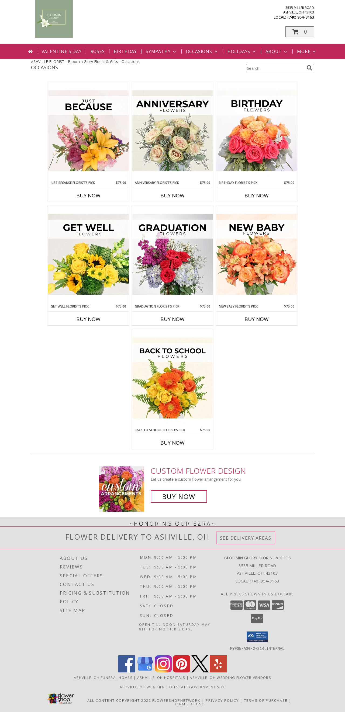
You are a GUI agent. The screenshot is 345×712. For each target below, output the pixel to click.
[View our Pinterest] (181, 670)
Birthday (125, 51)
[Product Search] (275, 68)
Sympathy (161, 51)
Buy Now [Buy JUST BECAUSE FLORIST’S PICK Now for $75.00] (88, 195)
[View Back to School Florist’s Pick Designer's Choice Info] (172, 378)
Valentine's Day (62, 51)
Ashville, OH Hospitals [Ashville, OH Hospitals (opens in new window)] (161, 677)
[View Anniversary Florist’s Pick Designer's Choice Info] (172, 131)
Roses (98, 51)
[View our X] (200, 670)
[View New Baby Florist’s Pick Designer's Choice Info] (256, 255)
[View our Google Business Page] (145, 670)
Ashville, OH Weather (142, 686)
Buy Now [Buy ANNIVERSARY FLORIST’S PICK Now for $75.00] (172, 195)
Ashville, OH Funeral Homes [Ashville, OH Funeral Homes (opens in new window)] (103, 677)
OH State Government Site (197, 686)
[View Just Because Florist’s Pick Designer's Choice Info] (88, 131)
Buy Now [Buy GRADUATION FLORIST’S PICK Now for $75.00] (172, 319)
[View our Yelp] (218, 670)
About (276, 51)
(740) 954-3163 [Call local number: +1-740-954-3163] (300, 17)
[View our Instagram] (163, 670)
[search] (309, 68)
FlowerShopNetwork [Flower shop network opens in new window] (176, 700)
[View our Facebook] (126, 670)
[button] (299, 31)
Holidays (242, 51)
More (307, 51)
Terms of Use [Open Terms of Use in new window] (189, 703)
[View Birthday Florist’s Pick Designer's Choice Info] (256, 131)
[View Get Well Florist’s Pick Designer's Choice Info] (88, 255)
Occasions (202, 51)
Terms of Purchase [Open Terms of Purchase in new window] (266, 700)
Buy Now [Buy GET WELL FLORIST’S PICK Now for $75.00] (88, 319)
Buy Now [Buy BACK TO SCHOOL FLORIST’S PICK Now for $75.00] (172, 442)
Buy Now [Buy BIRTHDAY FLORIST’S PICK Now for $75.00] (256, 195)
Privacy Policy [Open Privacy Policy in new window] (222, 700)
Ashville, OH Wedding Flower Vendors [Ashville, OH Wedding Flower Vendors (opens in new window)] (230, 677)
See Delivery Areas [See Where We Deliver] (245, 538)
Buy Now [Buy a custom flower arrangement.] (178, 496)
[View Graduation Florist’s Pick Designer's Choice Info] (172, 255)
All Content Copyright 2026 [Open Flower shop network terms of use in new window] (119, 700)
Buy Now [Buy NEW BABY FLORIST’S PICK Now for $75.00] (256, 319)
